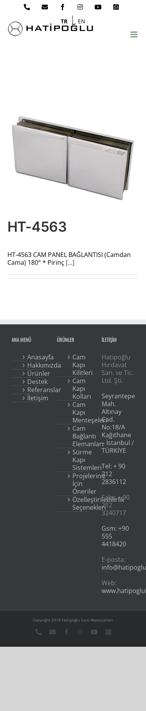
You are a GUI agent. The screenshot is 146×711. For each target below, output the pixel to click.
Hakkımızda (33, 365)
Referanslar (33, 390)
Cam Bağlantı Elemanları (78, 436)
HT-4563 (37, 226)
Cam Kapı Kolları (78, 388)
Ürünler (33, 373)
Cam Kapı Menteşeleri (78, 412)
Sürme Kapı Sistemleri (78, 460)
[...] (70, 262)
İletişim (33, 398)
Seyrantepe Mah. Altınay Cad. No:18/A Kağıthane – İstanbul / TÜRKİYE (118, 423)
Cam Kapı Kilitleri (78, 365)
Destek (33, 381)
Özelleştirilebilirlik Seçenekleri (78, 503)
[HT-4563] (73, 158)
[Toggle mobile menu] (134, 34)
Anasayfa (33, 357)
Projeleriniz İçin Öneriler (78, 483)
